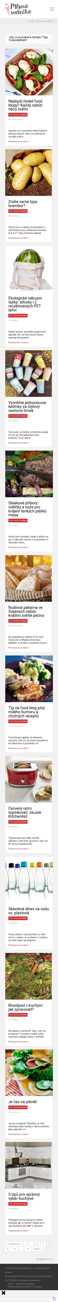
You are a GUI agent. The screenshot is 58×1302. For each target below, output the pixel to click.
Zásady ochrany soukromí (19, 1286)
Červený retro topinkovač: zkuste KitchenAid (24, 812)
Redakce (15, 216)
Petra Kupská (17, 120)
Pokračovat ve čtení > (18, 141)
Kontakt (38, 1286)
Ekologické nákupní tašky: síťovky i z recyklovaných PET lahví (25, 304)
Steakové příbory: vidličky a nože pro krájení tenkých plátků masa (27, 509)
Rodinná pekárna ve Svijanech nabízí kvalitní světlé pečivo (26, 611)
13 (27, 1248)
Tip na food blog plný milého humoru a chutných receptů (26, 712)
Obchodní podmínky (25, 1283)
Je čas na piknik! (22, 1101)
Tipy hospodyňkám (18, 115)
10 (14, 1248)
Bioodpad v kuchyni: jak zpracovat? (25, 1007)
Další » (37, 1248)
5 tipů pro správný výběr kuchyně (24, 1196)
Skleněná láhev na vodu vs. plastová (28, 911)
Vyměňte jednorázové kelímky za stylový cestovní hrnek (27, 406)
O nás (10, 1283)
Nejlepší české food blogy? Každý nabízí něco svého (25, 105)
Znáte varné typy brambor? (22, 203)
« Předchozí (13, 1243)
